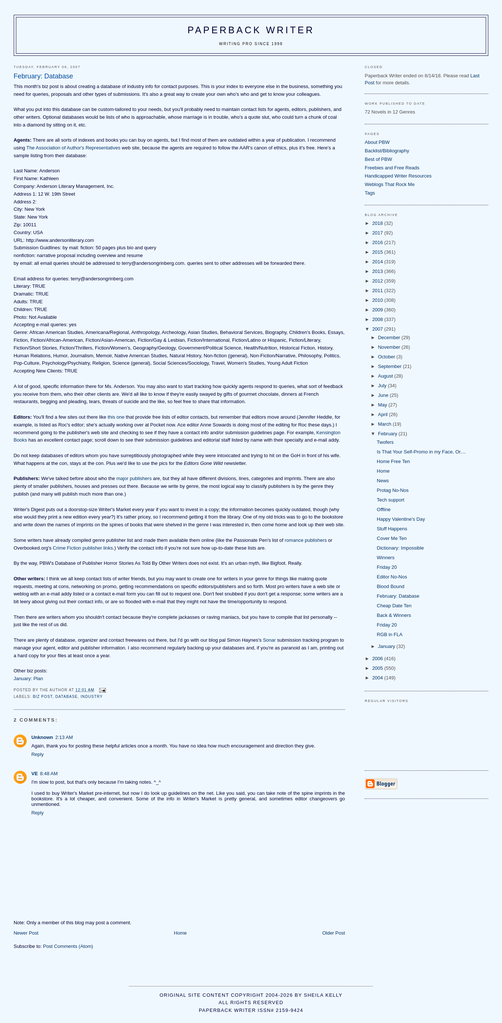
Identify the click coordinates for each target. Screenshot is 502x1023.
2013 (378, 271)
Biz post (43, 697)
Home (180, 933)
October (387, 356)
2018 (378, 223)
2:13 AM (64, 737)
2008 (378, 319)
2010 (378, 300)
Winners (386, 557)
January (387, 646)
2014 (378, 261)
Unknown (42, 737)
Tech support (390, 500)
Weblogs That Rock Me (390, 184)
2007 (378, 329)
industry (92, 697)
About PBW (377, 142)
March (385, 424)
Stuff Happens (392, 528)
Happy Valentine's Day (401, 519)
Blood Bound (390, 586)
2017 (378, 233)
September (390, 366)
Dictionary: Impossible (400, 548)
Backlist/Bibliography (387, 150)
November (390, 347)
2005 (378, 668)
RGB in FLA (389, 634)
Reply (37, 754)
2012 (378, 281)
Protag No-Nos (393, 490)
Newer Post (26, 933)
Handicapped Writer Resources (398, 176)
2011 (378, 290)
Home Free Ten (393, 461)
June (384, 395)
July (383, 385)
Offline (384, 509)
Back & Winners (394, 615)
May (383, 405)
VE (34, 773)
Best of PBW (378, 159)
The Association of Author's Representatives (73, 148)
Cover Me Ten (392, 538)
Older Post (333, 933)
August (386, 376)
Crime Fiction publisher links (83, 548)
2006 (378, 658)
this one (116, 417)
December (390, 337)
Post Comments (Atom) (68, 946)
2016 (378, 242)
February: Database (398, 596)
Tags (370, 193)
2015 (378, 252)
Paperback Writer (251, 30)
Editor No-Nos (392, 577)
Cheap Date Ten (394, 605)
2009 (378, 310)
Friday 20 (387, 567)
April (383, 414)
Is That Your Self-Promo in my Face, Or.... (421, 452)
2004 (378, 678)
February (388, 433)
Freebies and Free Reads (392, 167)
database (67, 697)
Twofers (385, 442)
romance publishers (306, 540)
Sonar (269, 640)
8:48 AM (49, 773)
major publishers (133, 478)
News (383, 480)
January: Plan (28, 678)
